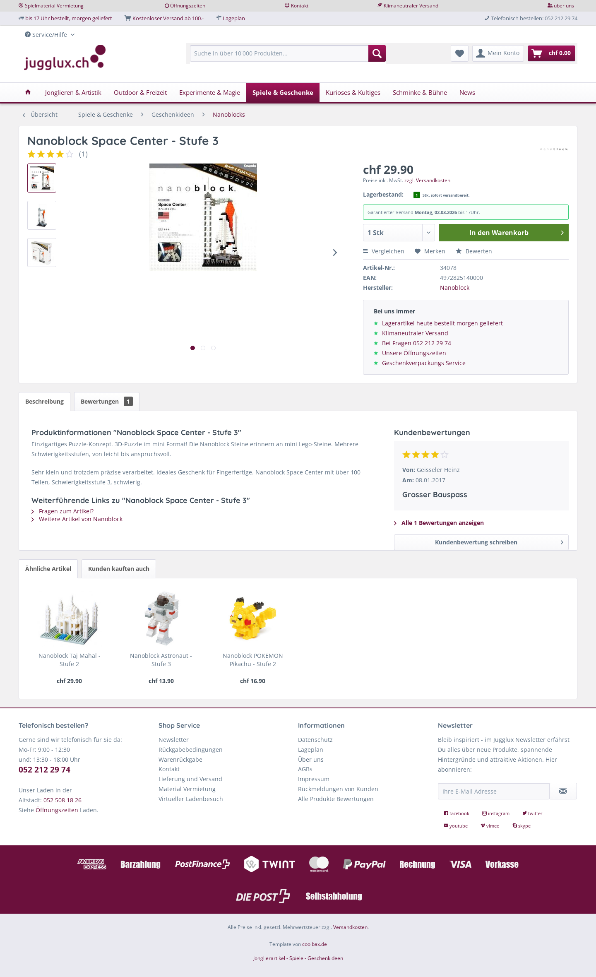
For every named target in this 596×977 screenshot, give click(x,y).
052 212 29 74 (44, 769)
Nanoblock (454, 287)
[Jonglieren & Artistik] (73, 92)
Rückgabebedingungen (191, 749)
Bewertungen (107, 401)
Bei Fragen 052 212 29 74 (416, 343)
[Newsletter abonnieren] (563, 791)
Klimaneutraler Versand (411, 5)
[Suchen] (377, 53)
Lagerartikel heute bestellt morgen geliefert (442, 323)
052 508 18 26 (62, 800)
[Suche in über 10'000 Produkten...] (288, 53)
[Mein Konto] (498, 53)
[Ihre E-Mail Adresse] (494, 791)
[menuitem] (288, 57)
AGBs (305, 769)
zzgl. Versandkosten (427, 180)
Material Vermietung (187, 789)
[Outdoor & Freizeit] (140, 92)
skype (521, 826)
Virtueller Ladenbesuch (191, 799)
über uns (564, 5)
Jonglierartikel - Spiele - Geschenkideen (298, 958)
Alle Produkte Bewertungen (336, 799)
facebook (457, 813)
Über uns (311, 759)
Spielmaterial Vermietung (54, 5)
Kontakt (299, 5)
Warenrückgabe (180, 759)
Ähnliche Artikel (48, 569)
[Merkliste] (460, 53)
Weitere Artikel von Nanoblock (77, 519)
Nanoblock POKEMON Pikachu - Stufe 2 (253, 660)
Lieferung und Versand (190, 779)
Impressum (313, 779)
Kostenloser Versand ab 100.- (168, 18)
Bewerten (474, 251)
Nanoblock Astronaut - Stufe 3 (161, 660)
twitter (532, 813)
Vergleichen (383, 251)
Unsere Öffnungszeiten (414, 353)
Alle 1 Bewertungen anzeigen (439, 523)
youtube (456, 826)
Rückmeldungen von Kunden (338, 789)
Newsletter (174, 740)
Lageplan (234, 18)
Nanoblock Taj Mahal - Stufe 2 (69, 660)
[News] (467, 92)
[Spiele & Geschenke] (283, 92)
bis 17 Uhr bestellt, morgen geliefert (68, 18)
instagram (496, 813)
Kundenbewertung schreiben (499, 541)
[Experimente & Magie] (209, 92)
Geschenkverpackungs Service (424, 363)
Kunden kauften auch (118, 569)
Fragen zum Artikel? (62, 511)
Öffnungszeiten (187, 5)
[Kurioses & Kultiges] (353, 92)
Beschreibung (44, 401)
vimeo (491, 826)
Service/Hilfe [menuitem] (47, 35)
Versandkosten (350, 927)
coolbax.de (314, 944)
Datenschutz (315, 740)
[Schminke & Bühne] (420, 92)
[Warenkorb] (551, 53)
